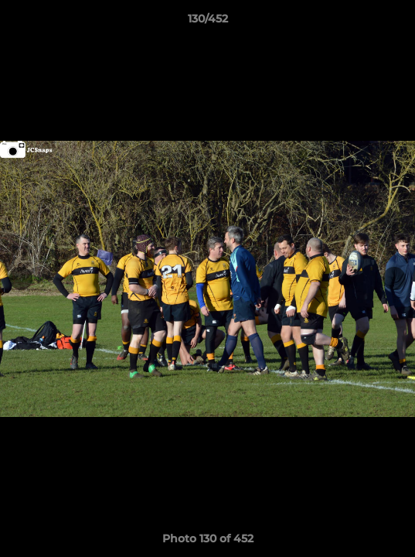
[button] (396, 22)
